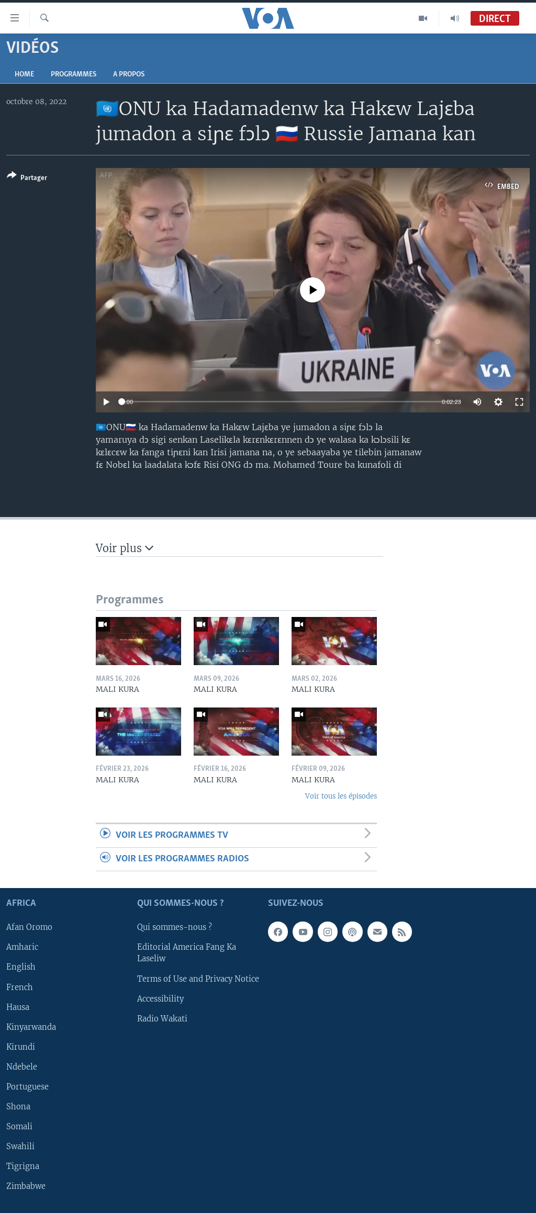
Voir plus (124, 548)
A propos (128, 74)
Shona (18, 1106)
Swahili (20, 1146)
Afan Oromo (29, 928)
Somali (19, 1126)
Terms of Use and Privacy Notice (198, 979)
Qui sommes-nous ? (174, 928)
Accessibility (160, 999)
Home (24, 74)
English (21, 967)
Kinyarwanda (31, 1027)
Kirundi (20, 1047)
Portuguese (27, 1087)
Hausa (17, 1007)
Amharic (22, 947)
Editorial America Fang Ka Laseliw (186, 953)
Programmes (73, 74)
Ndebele (21, 1067)
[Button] (27, 178)
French (19, 987)
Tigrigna (22, 1166)
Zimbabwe (26, 1186)
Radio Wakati (162, 1019)
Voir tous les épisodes (341, 796)
